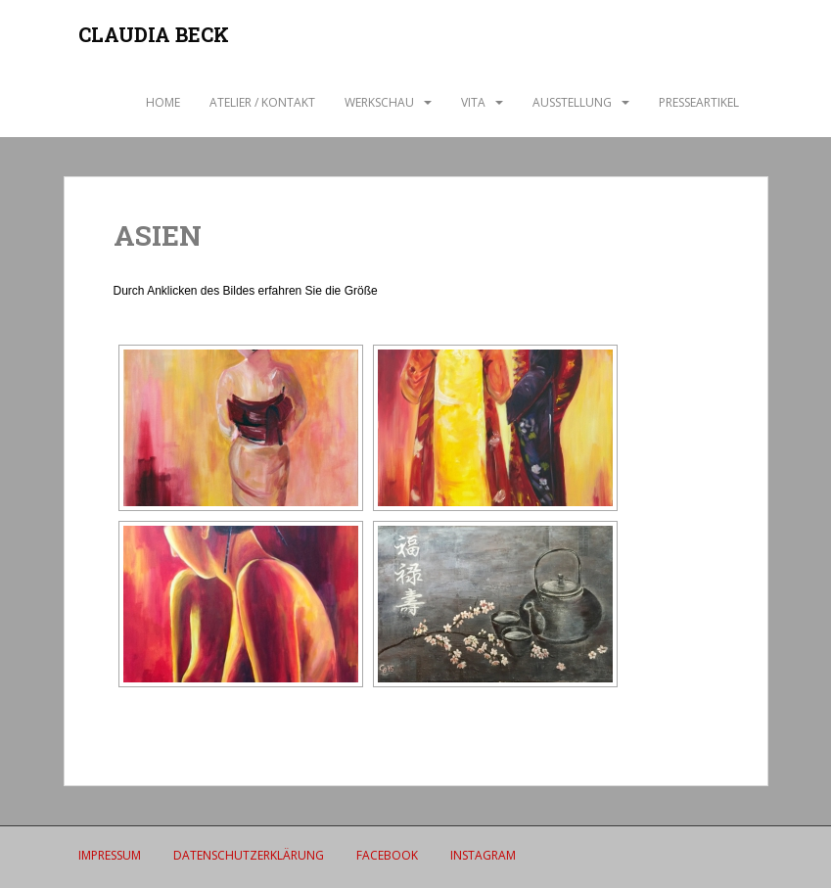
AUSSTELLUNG (572, 102)
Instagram (483, 855)
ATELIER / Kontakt (262, 102)
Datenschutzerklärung (248, 855)
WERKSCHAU (379, 102)
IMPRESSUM (109, 855)
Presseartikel (699, 102)
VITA (473, 102)
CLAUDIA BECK (153, 34)
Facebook (387, 855)
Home (163, 102)
